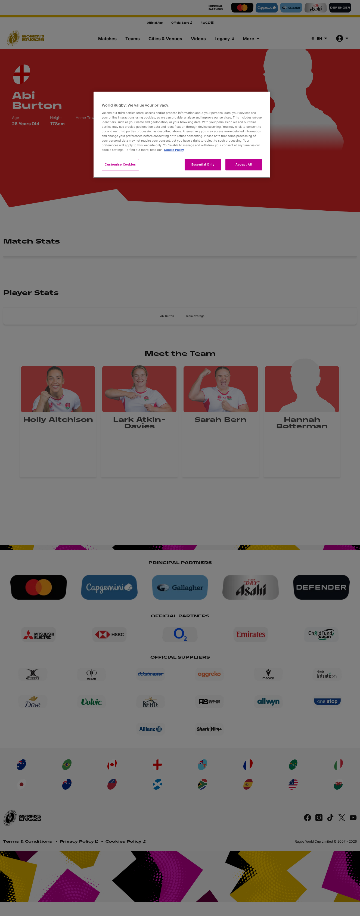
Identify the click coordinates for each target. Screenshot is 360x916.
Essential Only (203, 164)
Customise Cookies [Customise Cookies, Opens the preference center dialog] (120, 164)
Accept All (243, 164)
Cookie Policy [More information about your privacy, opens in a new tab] (174, 150)
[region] (182, 135)
